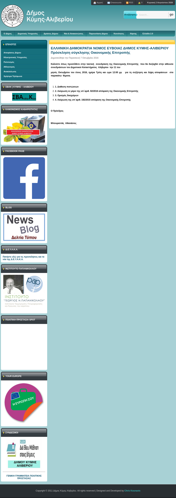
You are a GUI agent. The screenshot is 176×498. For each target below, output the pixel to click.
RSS (129, 2)
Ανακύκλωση (10, 71)
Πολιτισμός (9, 62)
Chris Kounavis (132, 490)
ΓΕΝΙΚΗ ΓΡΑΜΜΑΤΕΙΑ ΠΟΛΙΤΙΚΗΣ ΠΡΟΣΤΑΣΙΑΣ (24, 477)
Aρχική (98, 2)
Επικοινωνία (114, 2)
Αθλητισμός (9, 67)
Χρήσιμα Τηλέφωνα (13, 76)
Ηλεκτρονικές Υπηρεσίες (15, 57)
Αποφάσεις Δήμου (12, 53)
